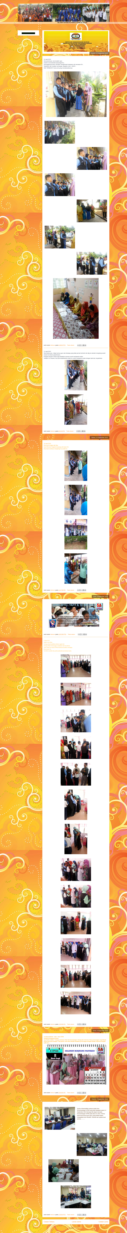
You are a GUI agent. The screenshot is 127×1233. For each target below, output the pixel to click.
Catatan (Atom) (78, 1228)
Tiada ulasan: (71, 345)
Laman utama (76, 1222)
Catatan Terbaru (49, 1222)
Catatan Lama (103, 1222)
